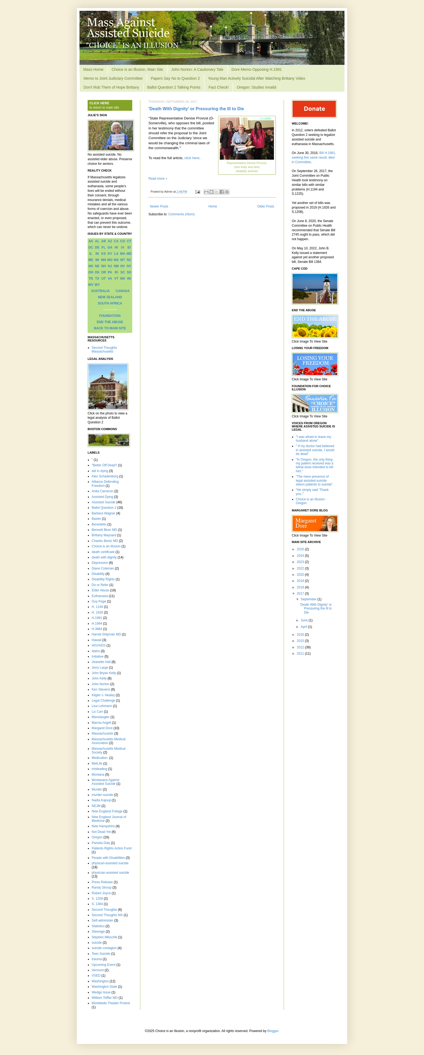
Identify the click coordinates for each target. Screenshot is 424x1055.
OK (97, 272)
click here (192, 158)
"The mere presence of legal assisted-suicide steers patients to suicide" (314, 480)
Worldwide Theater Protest (111, 1003)
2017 (301, 593)
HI (116, 247)
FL (104, 247)
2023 (301, 562)
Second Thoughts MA (107, 915)
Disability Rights (103, 579)
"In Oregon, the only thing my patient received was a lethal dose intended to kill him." (314, 465)
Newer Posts (159, 206)
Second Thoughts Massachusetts (104, 349)
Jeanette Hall (101, 662)
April (304, 627)
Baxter (96, 519)
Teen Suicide (101, 954)
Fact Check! (218, 87)
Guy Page (99, 601)
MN (103, 260)
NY (129, 266)
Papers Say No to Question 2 (175, 78)
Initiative (98, 656)
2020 (301, 575)
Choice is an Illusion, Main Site (137, 69)
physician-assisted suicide (110, 873)
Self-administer (102, 920)
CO (122, 241)
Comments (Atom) (181, 214)
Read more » (157, 178)
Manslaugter (101, 717)
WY (97, 285)
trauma (97, 959)
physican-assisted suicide (110, 863)
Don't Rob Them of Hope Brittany (111, 87)
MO (109, 260)
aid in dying (100, 471)
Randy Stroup (101, 887)
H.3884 (97, 629)
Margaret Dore (102, 728)
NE (97, 266)
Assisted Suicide (103, 502)
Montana (98, 774)
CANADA (123, 291)
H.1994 (97, 623)
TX (97, 278)
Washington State (104, 987)
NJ (110, 266)
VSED (96, 975)
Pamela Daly (101, 843)
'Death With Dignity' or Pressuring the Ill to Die (196, 108)
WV (90, 285)
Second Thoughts (104, 910)
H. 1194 (97, 607)
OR (103, 272)
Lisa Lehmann (102, 706)
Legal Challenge (103, 700)
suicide (97, 943)
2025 (301, 549)
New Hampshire (103, 826)
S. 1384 (97, 904)
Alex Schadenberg (105, 476)
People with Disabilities (108, 858)
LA (116, 254)
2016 (301, 635)
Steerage (98, 931)
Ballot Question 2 (104, 508)
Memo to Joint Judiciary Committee (113, 78)
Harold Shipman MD (106, 634)
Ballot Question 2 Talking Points (174, 87)
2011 (301, 653)
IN (97, 254)
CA (116, 241)
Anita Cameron (102, 491)
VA (110, 278)
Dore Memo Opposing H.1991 (256, 69)
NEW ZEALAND (110, 297)
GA (109, 247)
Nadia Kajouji (101, 800)
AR (103, 241)
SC (122, 272)
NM (116, 266)
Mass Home (93, 69)
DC (90, 247)
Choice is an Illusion (106, 546)
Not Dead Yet (101, 832)
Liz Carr (97, 712)
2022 (301, 568)
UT (103, 278)
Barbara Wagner (103, 513)
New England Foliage (107, 811)
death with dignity (104, 557)
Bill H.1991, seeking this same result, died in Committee (314, 157)
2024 (301, 556)
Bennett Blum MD (104, 530)
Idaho (96, 651)
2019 (301, 581)
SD (129, 272)
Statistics (98, 926)
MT (122, 260)
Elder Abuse (100, 590)
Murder (97, 789)
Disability (98, 574)
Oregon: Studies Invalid (256, 87)
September (309, 599)
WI (129, 278)
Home (212, 206)
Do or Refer (100, 585)
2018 (301, 587)
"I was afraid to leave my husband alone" (313, 439)
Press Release (102, 882)
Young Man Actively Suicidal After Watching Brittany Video (256, 78)
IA (122, 247)
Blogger (273, 1031)
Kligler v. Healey (103, 695)
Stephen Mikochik (104, 937)
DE (97, 247)
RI (116, 272)
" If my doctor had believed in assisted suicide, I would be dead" (315, 450)
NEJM (96, 806)
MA (122, 254)
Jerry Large (100, 667)
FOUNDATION (110, 316)
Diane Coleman (103, 568)
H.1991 (97, 618)
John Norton (100, 684)
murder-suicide (102, 795)
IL (90, 254)
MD (129, 254)
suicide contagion (104, 948)
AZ (110, 241)
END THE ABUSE (110, 322)
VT (116, 278)
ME (90, 260)
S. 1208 (97, 898)
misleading (99, 769)
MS (116, 260)
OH (90, 272)
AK (90, 241)
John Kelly (99, 678)
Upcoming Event (103, 965)
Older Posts (265, 206)
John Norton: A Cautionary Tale (197, 69)
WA (122, 278)
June (305, 620)
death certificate (103, 552)
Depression (100, 563)
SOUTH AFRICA (110, 303)
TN (91, 278)
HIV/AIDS (98, 645)
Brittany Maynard (104, 535)
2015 (301, 641)
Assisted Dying (102, 497)
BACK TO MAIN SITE (110, 328)
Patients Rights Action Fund (111, 848)
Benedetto (99, 524)
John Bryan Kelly (104, 673)
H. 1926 (97, 612)
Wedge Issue (101, 992)
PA (110, 272)
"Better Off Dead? (104, 465)
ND (90, 266)
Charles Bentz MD (105, 541)
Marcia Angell (101, 723)
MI (97, 260)
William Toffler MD (105, 998)
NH (103, 266)
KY (110, 254)
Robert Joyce (101, 893)
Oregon (97, 837)
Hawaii (96, 640)
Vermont (98, 970)
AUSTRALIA (100, 291)
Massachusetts (102, 733)
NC (129, 260)
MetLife (97, 763)
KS (103, 254)
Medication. (100, 758)
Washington (100, 981)
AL (97, 241)
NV (122, 266)
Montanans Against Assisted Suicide (105, 782)
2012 (301, 647)
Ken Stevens (101, 689)
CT (129, 241)
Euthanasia (100, 596)
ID (129, 247)
